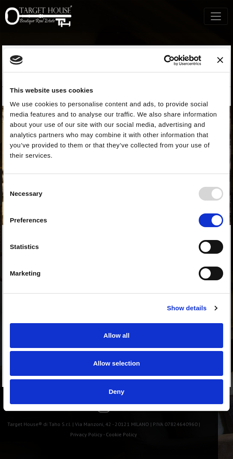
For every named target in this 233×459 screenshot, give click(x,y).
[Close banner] (220, 60)
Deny (117, 391)
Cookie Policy (121, 434)
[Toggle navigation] (216, 16)
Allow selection (116, 363)
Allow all (117, 335)
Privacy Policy (86, 434)
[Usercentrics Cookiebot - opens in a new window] (163, 60)
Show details (187, 308)
